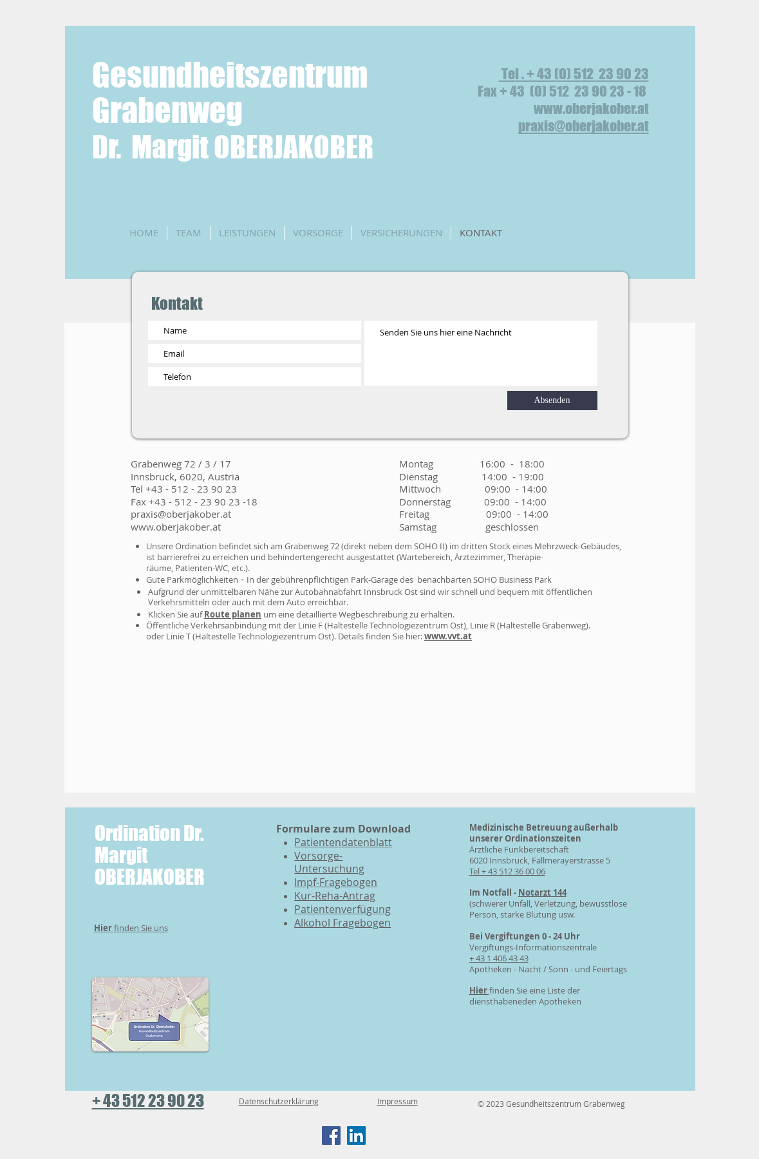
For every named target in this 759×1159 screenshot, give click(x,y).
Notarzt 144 (542, 892)
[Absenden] (552, 400)
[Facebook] (331, 1135)
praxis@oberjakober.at (583, 126)
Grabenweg (232, 127)
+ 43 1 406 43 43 (499, 958)
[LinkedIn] (356, 1135)
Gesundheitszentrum (230, 75)
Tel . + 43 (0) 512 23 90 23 (574, 73)
